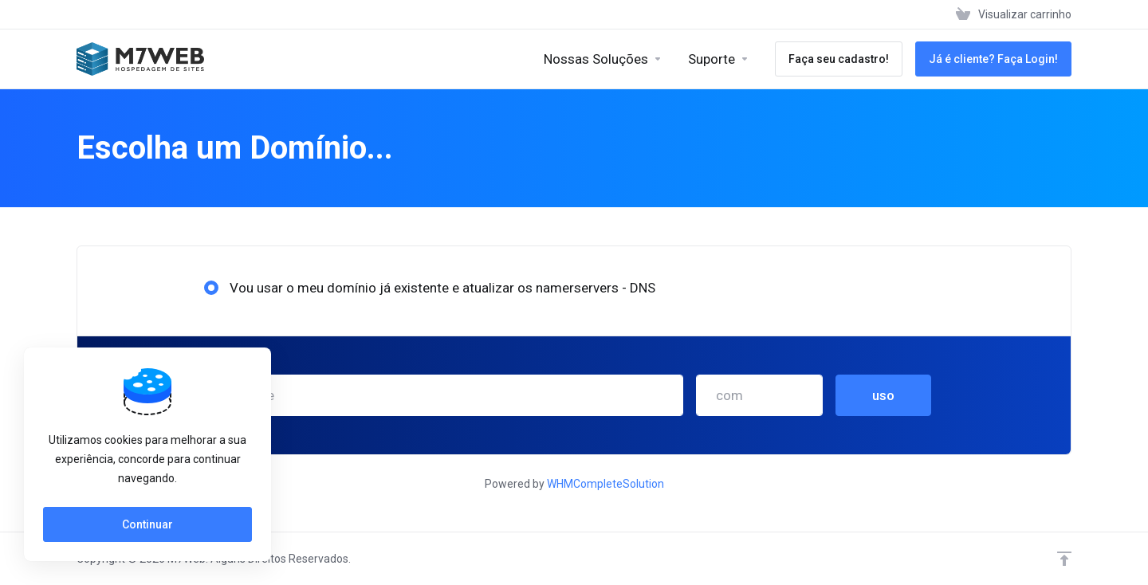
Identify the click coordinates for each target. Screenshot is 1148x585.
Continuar (147, 524)
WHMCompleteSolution (605, 483)
